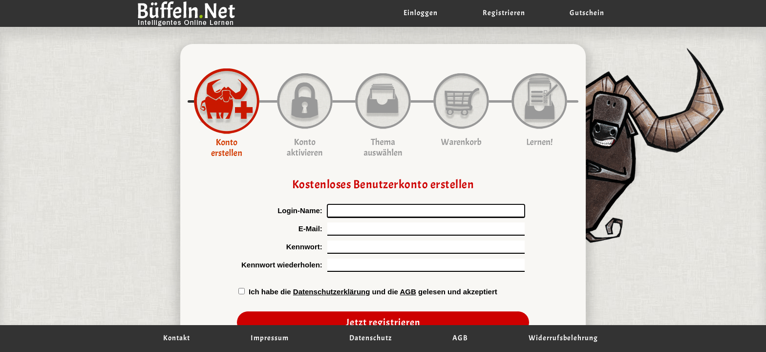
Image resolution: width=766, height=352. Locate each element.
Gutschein (587, 13)
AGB (408, 291)
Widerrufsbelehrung (563, 338)
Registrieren (504, 13)
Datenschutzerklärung (331, 291)
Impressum (270, 338)
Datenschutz (370, 338)
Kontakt (176, 338)
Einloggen (421, 13)
